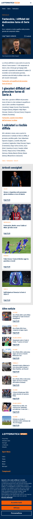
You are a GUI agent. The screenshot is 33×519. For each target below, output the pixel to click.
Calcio (9, 9)
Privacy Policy (5, 438)
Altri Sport (4, 466)
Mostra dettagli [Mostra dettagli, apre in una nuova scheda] (6, 497)
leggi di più (7, 200)
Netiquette (4, 447)
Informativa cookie (6, 440)
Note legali (4, 442)
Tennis (3, 459)
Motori (3, 464)
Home (3, 9)
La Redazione (5, 445)
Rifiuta (16, 508)
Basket (3, 461)
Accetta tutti (16, 503)
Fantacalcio (15, 9)
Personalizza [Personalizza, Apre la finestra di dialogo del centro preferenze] (16, 513)
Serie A (16, 161)
